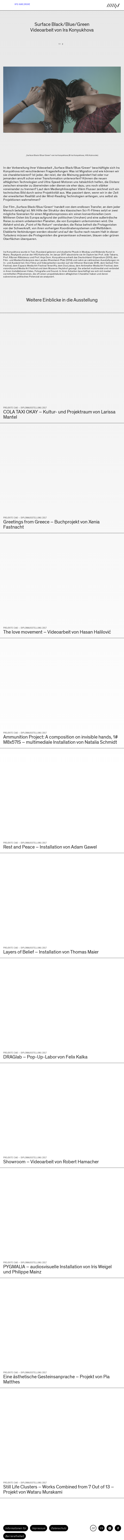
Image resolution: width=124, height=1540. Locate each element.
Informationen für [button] (15, 1528)
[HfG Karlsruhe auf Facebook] (118, 1528)
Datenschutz (58, 1528)
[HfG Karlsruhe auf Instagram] (110, 1528)
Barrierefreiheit (14, 1536)
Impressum (38, 1528)
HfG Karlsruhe (22, 4)
